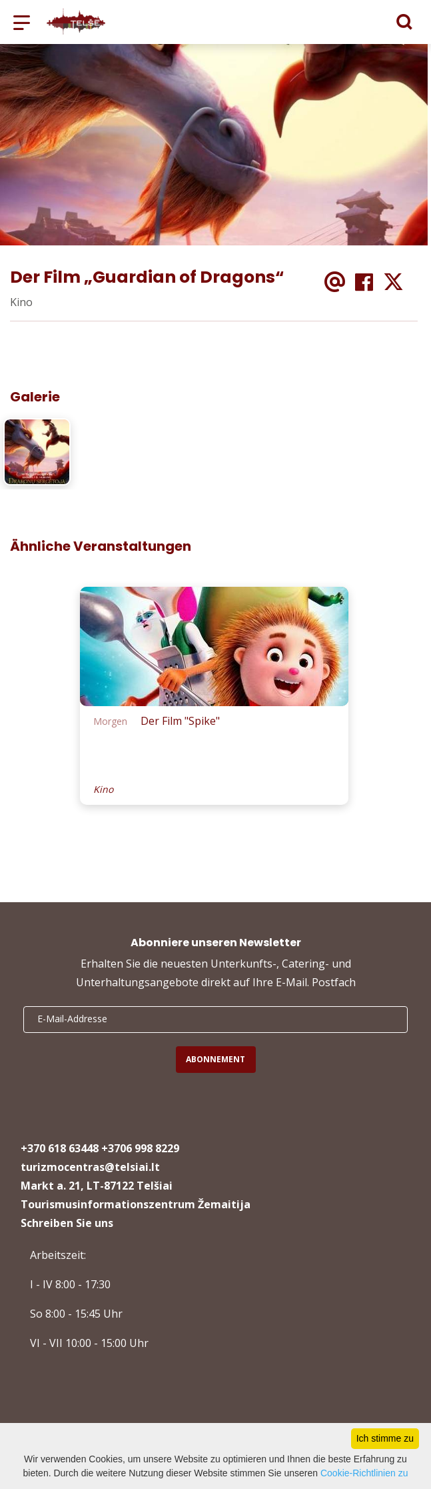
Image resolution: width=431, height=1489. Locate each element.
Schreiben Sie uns (67, 1223)
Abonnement (215, 1059)
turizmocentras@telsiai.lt (90, 1167)
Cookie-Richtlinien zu (364, 1473)
